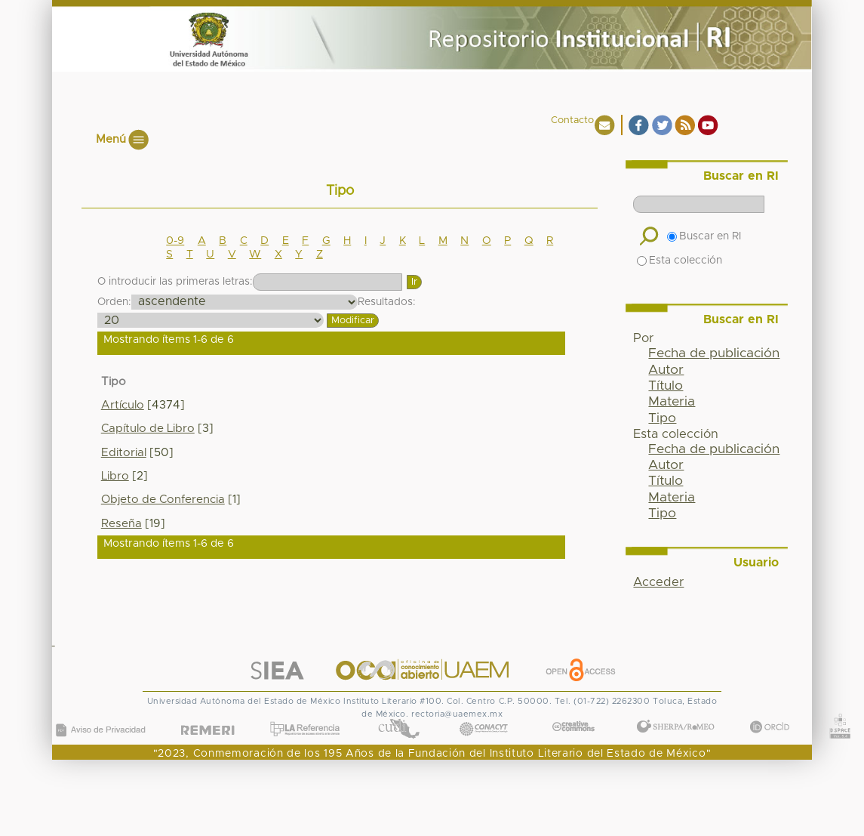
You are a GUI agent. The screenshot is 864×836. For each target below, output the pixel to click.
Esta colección (679, 260)
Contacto (572, 120)
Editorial (123, 452)
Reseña (121, 523)
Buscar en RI (704, 236)
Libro (115, 476)
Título (665, 386)
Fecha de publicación (713, 353)
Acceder (658, 582)
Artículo (122, 405)
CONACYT (484, 714)
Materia (671, 402)
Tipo (662, 418)
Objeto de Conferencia (163, 499)
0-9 (175, 241)
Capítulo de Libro (148, 428)
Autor (666, 370)
